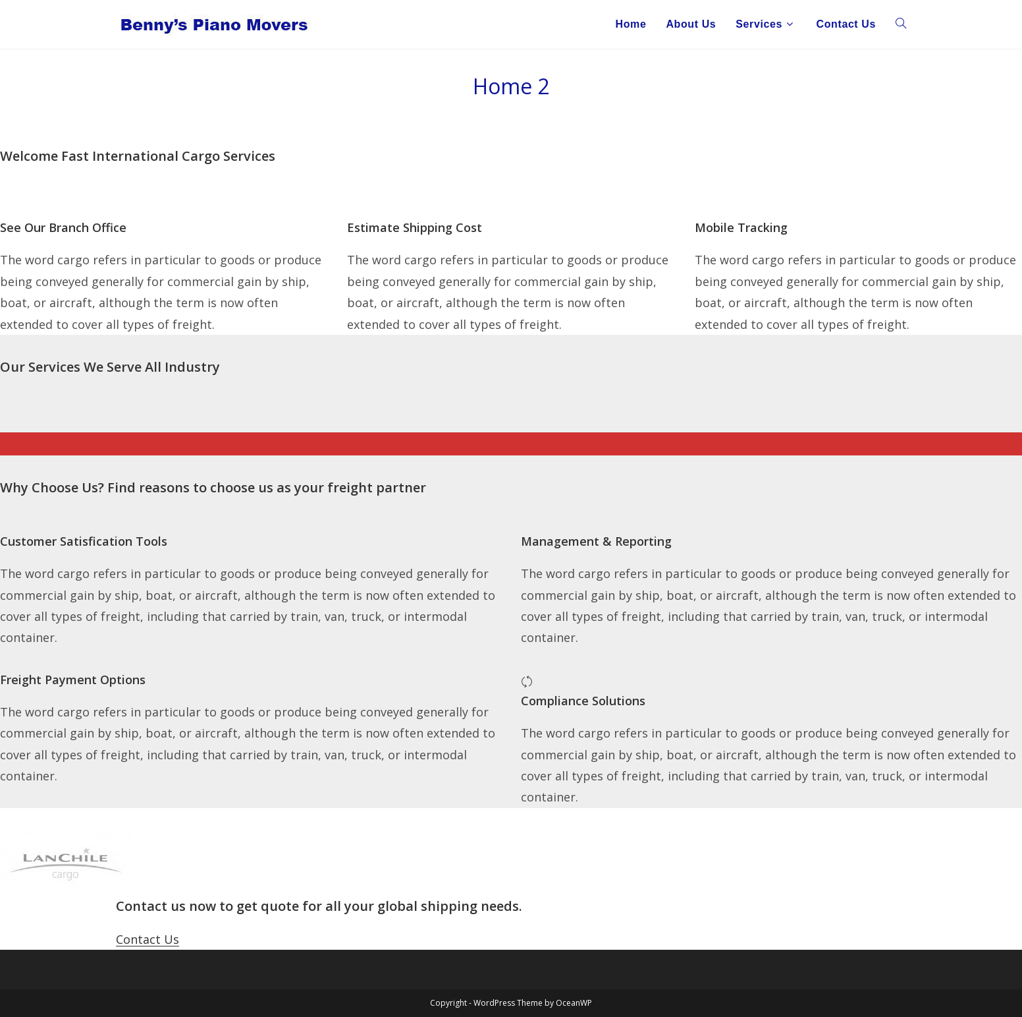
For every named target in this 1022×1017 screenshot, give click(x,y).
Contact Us (147, 939)
